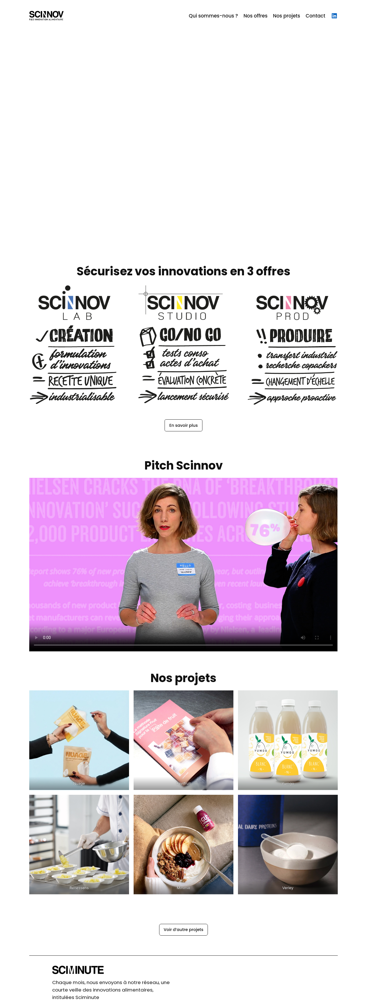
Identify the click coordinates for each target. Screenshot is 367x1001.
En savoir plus (183, 425)
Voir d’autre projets (183, 929)
